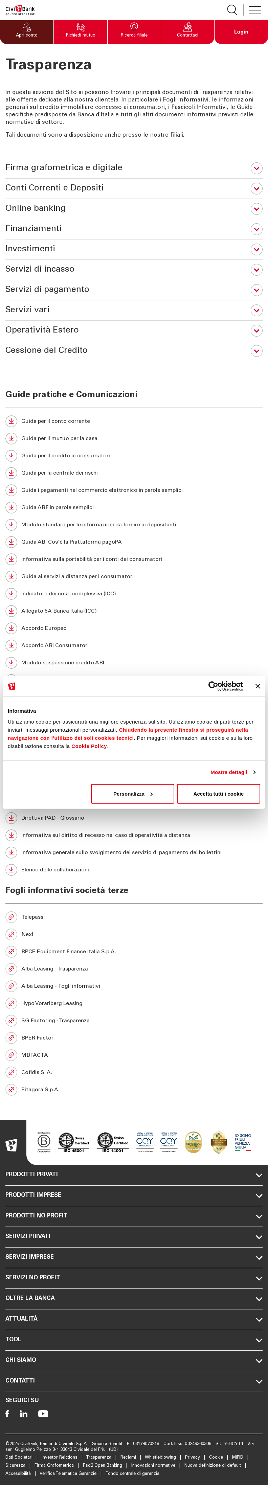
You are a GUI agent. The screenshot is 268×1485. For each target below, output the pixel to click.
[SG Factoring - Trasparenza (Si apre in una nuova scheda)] (134, 1021)
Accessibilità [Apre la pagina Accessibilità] (18, 1474)
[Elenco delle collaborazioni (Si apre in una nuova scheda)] (134, 870)
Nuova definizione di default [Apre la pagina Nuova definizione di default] (213, 1466)
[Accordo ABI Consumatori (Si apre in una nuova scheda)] (134, 646)
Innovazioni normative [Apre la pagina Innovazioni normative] (154, 1466)
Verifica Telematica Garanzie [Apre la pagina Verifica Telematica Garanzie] (69, 1474)
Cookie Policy (89, 746)
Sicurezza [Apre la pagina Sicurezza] (16, 1466)
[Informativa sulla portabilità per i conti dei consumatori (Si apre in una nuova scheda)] (134, 559)
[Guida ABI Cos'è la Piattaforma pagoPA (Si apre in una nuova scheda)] (134, 542)
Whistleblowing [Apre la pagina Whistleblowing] (161, 1458)
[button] (26, 32)
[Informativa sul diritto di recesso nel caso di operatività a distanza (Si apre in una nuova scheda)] (134, 835)
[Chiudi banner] (257, 686)
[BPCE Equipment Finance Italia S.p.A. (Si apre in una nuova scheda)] (134, 952)
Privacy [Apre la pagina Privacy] (193, 1458)
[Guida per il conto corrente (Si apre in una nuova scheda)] (134, 421)
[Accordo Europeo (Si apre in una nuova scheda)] (134, 628)
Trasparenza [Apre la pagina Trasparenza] (99, 1458)
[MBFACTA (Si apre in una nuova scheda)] (134, 1055)
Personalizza (133, 793)
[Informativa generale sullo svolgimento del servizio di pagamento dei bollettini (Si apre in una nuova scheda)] (134, 853)
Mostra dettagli (228, 772)
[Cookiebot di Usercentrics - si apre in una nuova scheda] (213, 686)
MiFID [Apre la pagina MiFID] (238, 1458)
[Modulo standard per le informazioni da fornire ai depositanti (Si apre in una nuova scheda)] (134, 525)
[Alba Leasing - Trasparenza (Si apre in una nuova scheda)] (134, 969)
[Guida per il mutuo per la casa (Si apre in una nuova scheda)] (134, 438)
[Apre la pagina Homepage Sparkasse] (20, 10)
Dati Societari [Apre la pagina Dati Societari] (19, 1458)
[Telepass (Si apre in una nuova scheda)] (134, 917)
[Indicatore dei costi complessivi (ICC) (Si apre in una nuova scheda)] (134, 594)
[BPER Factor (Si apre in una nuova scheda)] (134, 1038)
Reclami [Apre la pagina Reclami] (128, 1458)
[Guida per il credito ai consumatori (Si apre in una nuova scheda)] (134, 456)
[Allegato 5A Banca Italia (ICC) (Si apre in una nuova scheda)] (134, 611)
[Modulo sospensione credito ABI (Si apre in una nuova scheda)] (134, 663)
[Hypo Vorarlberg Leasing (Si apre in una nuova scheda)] (134, 1003)
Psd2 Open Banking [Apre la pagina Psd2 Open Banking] (103, 1466)
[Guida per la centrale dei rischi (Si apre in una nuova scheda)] (134, 473)
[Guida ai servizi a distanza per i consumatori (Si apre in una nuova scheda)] (134, 576)
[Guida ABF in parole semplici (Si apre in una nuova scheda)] (134, 507)
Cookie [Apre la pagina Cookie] (216, 1458)
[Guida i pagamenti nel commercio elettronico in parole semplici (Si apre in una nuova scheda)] (134, 490)
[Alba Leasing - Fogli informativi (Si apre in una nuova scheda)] (134, 986)
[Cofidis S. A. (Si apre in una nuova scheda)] (134, 1072)
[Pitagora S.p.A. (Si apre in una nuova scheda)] (134, 1090)
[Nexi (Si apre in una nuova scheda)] (134, 934)
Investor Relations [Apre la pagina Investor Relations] (60, 1458)
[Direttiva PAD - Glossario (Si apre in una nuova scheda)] (134, 818)
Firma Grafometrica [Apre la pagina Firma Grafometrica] (55, 1466)
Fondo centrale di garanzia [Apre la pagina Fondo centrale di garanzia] (132, 1474)
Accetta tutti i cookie (218, 793)
